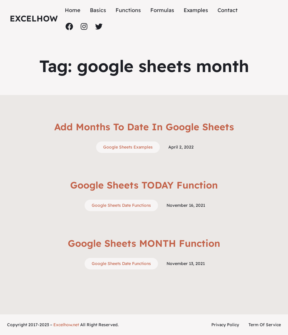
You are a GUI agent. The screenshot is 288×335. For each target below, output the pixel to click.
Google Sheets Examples (128, 147)
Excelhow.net (66, 324)
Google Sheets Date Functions (121, 205)
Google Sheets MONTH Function (144, 243)
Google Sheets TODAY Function (144, 185)
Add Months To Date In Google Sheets (144, 127)
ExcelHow (34, 18)
